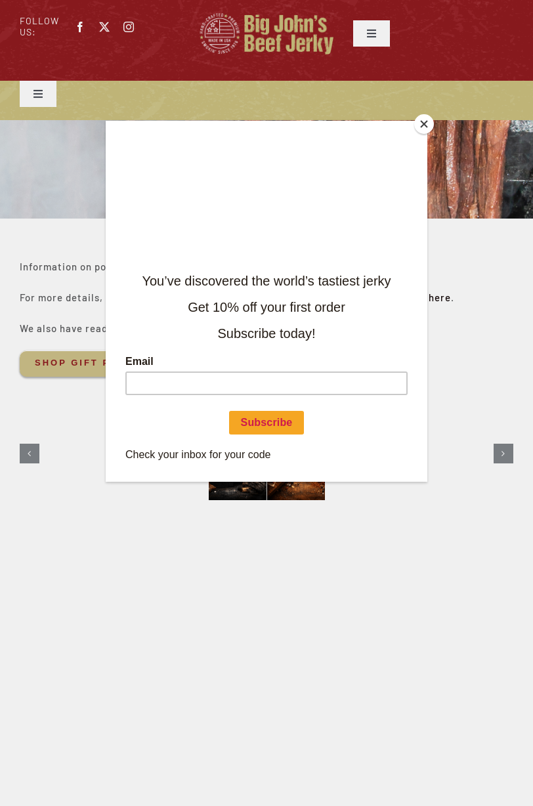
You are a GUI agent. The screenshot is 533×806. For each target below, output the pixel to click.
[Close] (424, 124)
